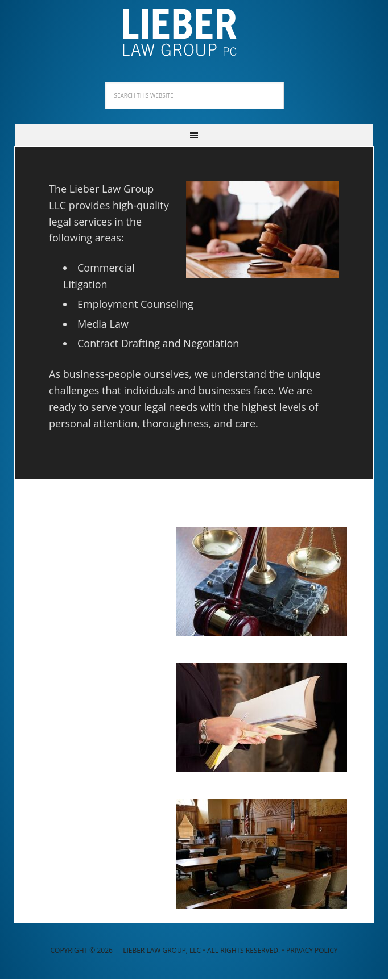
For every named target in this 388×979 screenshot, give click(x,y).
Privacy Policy (312, 950)
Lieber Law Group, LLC (194, 28)
